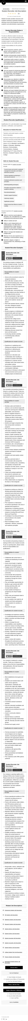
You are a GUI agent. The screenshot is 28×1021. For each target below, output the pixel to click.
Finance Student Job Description (12, 957)
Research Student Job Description (13, 924)
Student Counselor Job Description (13, 943)
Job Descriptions (6, 8)
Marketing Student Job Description (13, 919)
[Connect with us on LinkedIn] (6, 1019)
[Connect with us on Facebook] (1, 1019)
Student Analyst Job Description (12, 933)
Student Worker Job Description (12, 947)
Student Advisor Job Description (12, 929)
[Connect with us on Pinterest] (4, 1019)
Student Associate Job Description (13, 938)
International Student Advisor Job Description (12, 962)
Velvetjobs (3, 2)
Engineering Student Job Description (13, 910)
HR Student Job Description (11, 915)
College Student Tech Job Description (13, 952)
